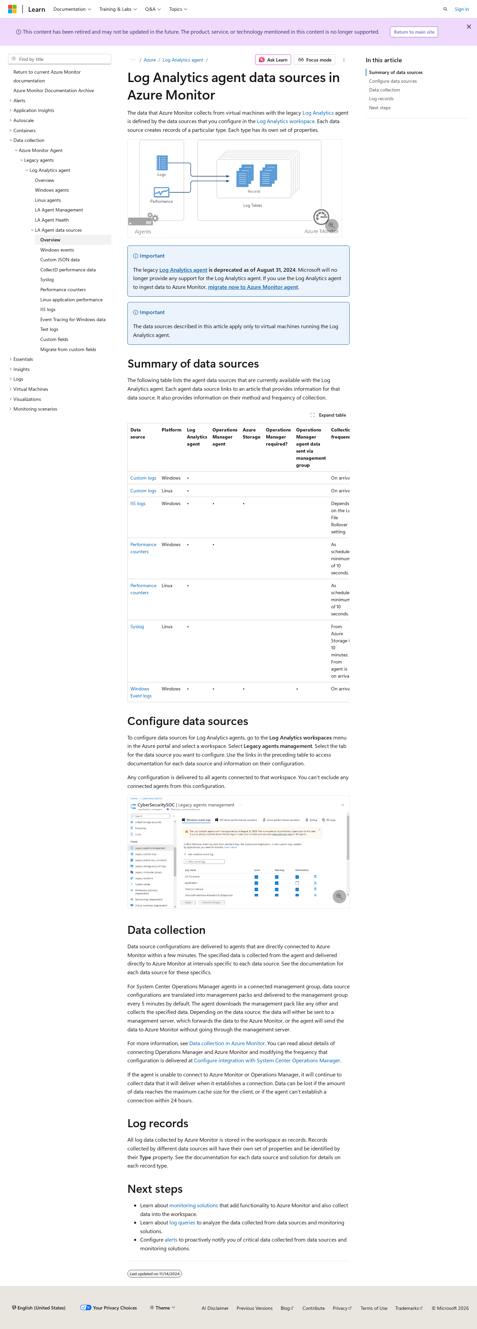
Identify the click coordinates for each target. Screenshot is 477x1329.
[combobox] (59, 59)
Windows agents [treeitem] (52, 190)
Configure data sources (393, 81)
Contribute (314, 1308)
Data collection (384, 89)
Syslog (137, 626)
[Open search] (445, 9)
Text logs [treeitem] (49, 329)
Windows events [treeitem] (57, 249)
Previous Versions (255, 1308)
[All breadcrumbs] (133, 59)
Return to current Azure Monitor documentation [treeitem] (47, 76)
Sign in (462, 9)
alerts (171, 1239)
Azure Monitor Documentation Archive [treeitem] (53, 90)
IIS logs (138, 503)
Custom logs (143, 477)
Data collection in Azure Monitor (227, 1043)
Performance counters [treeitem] (63, 289)
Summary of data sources (396, 72)
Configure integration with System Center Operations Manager (267, 1060)
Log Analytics (318, 112)
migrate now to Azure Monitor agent (253, 286)
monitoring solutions (193, 1205)
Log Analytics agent (183, 59)
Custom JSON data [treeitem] (60, 259)
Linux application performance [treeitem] (71, 299)
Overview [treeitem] (44, 180)
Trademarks (407, 1308)
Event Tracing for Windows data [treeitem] (73, 319)
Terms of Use (374, 1308)
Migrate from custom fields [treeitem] (68, 349)
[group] (238, 562)
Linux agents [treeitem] (48, 200)
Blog (285, 1308)
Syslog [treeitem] (47, 279)
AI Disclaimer (215, 1308)
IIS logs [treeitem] (47, 309)
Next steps (380, 107)
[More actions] (344, 59)
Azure (150, 59)
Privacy (340, 1308)
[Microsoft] (12, 9)
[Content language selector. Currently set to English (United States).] (39, 1307)
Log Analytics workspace (286, 120)
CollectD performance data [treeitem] (68, 269)
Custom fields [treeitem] (54, 339)
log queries (182, 1222)
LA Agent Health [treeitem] (52, 220)
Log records (381, 98)
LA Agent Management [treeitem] (59, 209)
